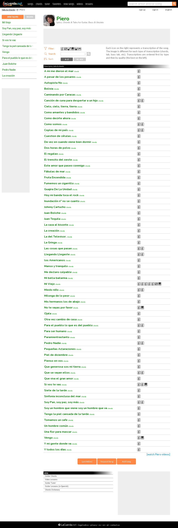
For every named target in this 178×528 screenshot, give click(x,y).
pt (108, 525)
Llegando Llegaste (12, 34)
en (104, 525)
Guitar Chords (51, 476)
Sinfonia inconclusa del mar (65, 396)
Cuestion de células (60, 136)
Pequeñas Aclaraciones (62, 349)
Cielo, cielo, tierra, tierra (63, 106)
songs (30, 4)
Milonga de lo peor (59, 296)
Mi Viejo (6, 22)
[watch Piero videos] (158, 454)
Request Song (106, 461)
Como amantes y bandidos (64, 112)
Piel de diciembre (58, 355)
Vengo (5, 52)
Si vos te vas (9, 40)
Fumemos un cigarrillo (61, 183)
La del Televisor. (58, 237)
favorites (56, 4)
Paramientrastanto (59, 337)
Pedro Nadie (9, 69)
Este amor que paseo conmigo (67, 166)
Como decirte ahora (60, 118)
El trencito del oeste (61, 160)
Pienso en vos (56, 361)
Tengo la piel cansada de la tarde (18, 46)
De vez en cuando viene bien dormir (70, 142)
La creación (8, 75)
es (100, 525)
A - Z (66, 59)
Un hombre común (59, 426)
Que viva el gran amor (61, 378)
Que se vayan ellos (59, 373)
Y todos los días (57, 449)
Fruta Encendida (57, 177)
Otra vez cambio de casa (63, 319)
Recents (30, 17)
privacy (93, 525)
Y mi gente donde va (60, 444)
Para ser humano (58, 331)
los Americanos (57, 260)
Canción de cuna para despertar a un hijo (73, 100)
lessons (89, 4)
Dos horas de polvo (60, 148)
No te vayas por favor (61, 307)
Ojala (50, 313)
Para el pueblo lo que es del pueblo (18, 58)
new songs (69, 4)
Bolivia (51, 89)
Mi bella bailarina (58, 278)
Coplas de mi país (58, 130)
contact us (115, 525)
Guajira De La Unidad (60, 189)
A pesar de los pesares (62, 77)
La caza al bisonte (59, 225)
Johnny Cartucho (57, 207)
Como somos (55, 124)
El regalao (53, 154)
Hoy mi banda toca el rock (64, 195)
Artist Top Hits (12, 17)
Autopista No (56, 83)
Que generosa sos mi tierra (65, 367)
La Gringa (53, 242)
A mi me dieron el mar (61, 71)
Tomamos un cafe (58, 420)
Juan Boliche (9, 63)
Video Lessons (51, 479)
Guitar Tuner (50, 483)
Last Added (87, 461)
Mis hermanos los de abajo (64, 302)
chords (39, 4)
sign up (142, 9)
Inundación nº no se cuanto (64, 201)
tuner (47, 4)
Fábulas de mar (57, 171)
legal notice (83, 525)
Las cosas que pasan (60, 248)
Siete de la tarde (58, 390)
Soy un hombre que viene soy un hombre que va (78, 408)
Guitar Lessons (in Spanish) (56, 486)
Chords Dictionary (52, 490)
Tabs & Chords (8, 9)
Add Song (126, 461)
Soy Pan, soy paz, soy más (16, 28)
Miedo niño (54, 290)
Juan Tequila (55, 219)
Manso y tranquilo (58, 266)
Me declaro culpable (60, 272)
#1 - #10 (80, 59)
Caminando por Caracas (62, 95)
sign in (155, 9)
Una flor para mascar (60, 432)
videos (80, 4)
